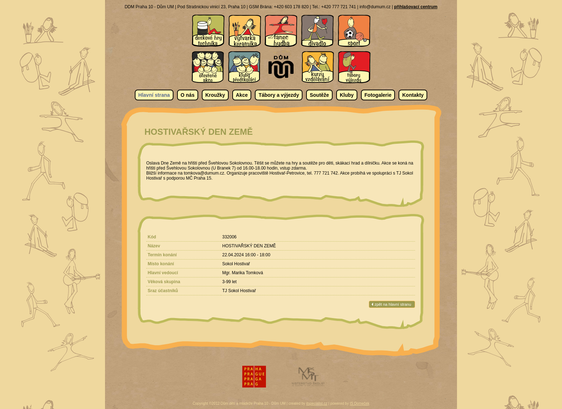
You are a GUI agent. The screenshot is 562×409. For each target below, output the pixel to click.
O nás (188, 95)
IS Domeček (359, 403)
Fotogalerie (378, 95)
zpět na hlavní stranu (393, 304)
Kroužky (215, 95)
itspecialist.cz (316, 403)
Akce (242, 95)
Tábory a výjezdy (278, 95)
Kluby (347, 95)
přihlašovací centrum (416, 6)
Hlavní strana (154, 95)
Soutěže (319, 95)
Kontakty (413, 95)
